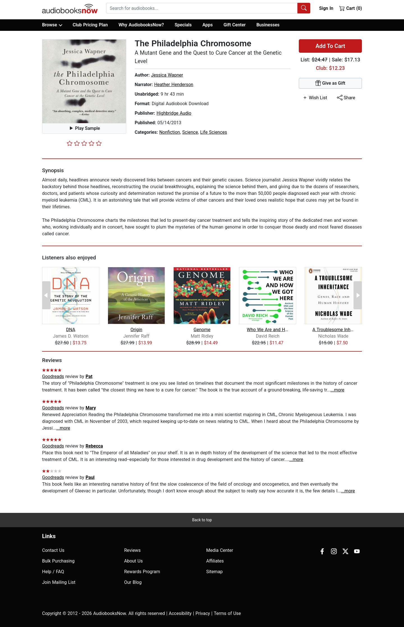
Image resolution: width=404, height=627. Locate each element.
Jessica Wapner (167, 75)
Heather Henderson (173, 84)
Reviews (132, 550)
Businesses (267, 24)
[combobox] (208, 8)
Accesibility (180, 613)
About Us (133, 561)
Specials (183, 24)
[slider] (84, 143)
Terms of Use (227, 613)
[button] (84, 81)
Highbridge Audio (174, 113)
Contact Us (53, 550)
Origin (136, 329)
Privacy (203, 613)
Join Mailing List (58, 582)
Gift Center (235, 24)
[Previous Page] (46, 295)
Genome (202, 329)
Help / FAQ (53, 571)
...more (337, 390)
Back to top (202, 520)
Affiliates (215, 561)
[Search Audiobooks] (303, 8)
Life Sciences (213, 132)
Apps (208, 24)
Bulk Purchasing (58, 561)
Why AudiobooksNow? (141, 24)
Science (190, 132)
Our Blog (133, 582)
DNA (70, 329)
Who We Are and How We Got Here (268, 329)
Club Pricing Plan (90, 24)
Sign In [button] (326, 8)
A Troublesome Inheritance (333, 329)
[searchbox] (202, 8)
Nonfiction (169, 132)
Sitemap (214, 571)
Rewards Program (142, 571)
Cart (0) (350, 8)
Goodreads (53, 376)
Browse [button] (52, 25)
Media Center (219, 550)
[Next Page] (358, 295)
